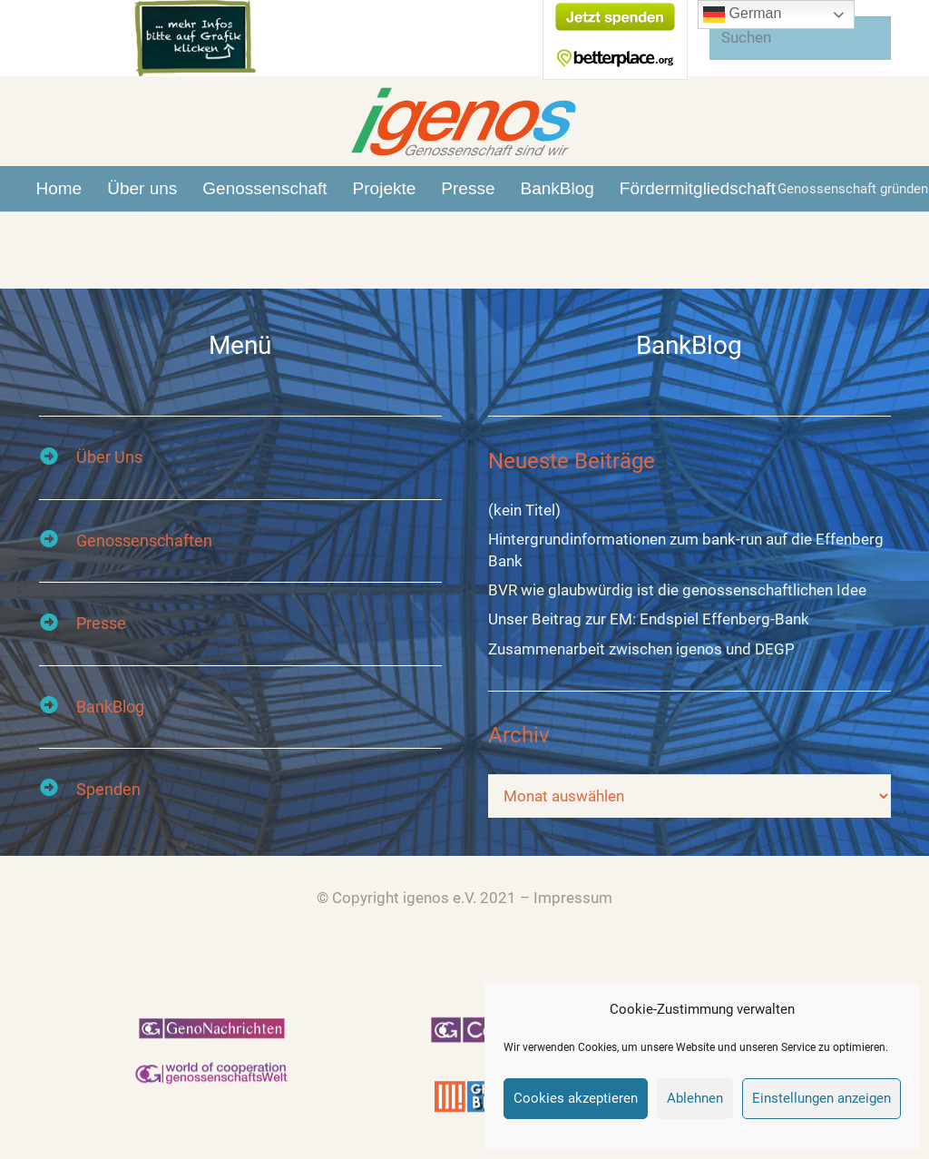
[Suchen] (800, 38)
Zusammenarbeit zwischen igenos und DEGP (641, 650)
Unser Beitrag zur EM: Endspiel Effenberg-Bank (648, 620)
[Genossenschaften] (57, 541)
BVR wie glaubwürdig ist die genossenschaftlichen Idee (677, 591)
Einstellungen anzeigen (821, 1098)
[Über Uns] (57, 458)
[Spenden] (57, 790)
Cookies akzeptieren (575, 1098)
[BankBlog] (57, 707)
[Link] (465, 121)
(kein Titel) (524, 511)
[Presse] (57, 624)
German (742, 14)
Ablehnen (695, 1098)
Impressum (572, 898)
